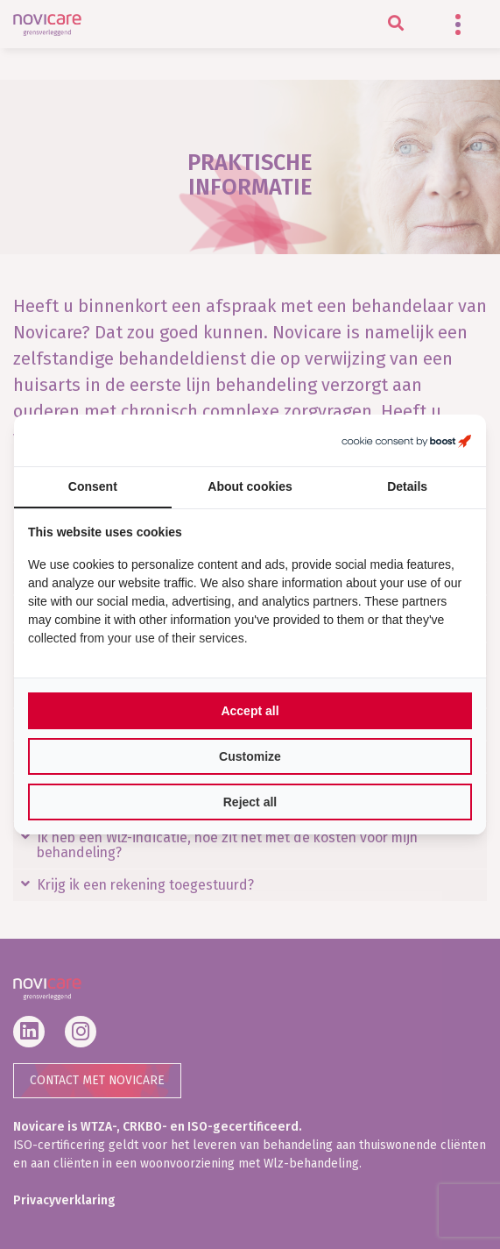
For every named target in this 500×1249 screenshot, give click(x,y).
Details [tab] (407, 486)
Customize (250, 756)
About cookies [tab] (250, 486)
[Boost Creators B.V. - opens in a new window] (406, 440)
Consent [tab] (92, 486)
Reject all (250, 802)
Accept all (249, 711)
